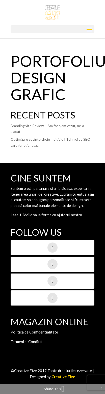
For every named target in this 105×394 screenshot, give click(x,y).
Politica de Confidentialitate (34, 332)
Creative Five (63, 376)
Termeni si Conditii (26, 341)
